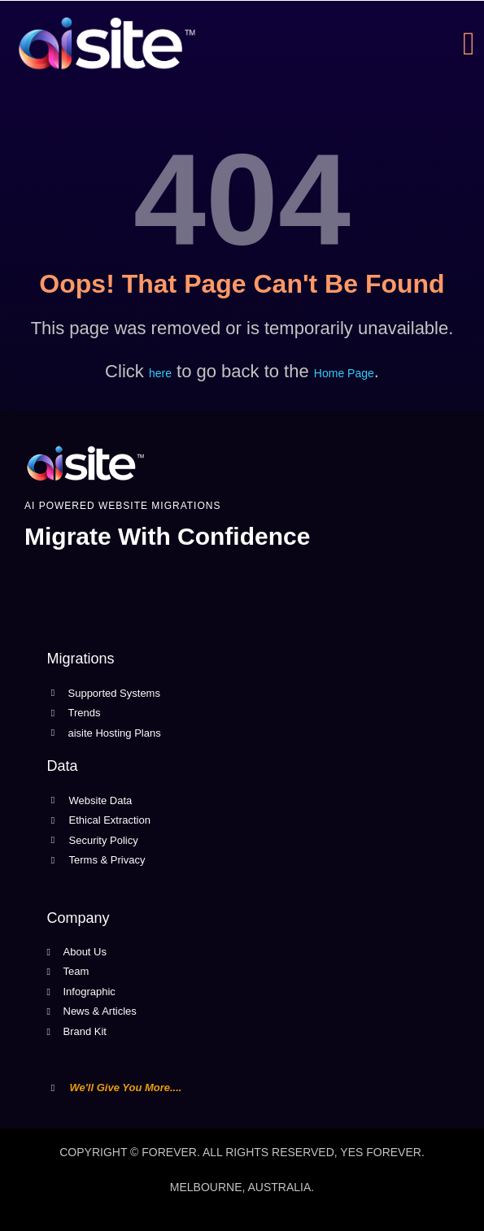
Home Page (344, 373)
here (160, 373)
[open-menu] (473, 44)
